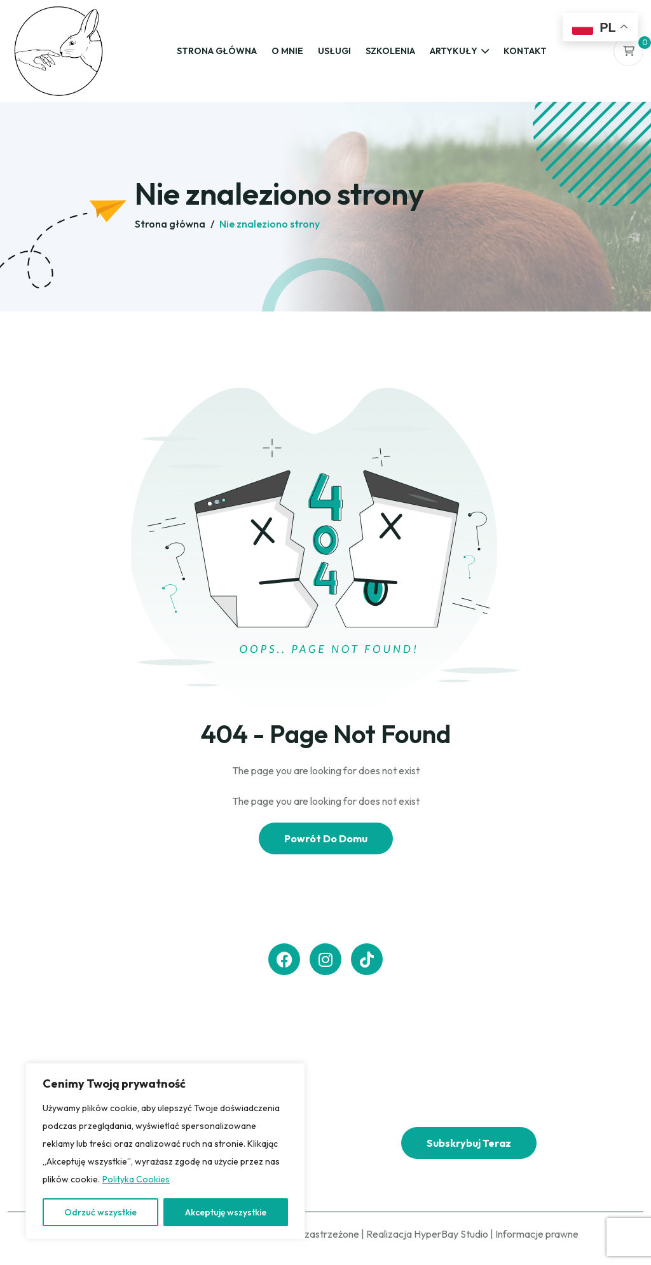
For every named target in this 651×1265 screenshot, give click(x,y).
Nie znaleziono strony (269, 223)
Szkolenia (390, 51)
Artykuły (453, 51)
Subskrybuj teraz (469, 1143)
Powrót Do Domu (325, 838)
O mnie (287, 51)
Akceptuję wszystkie (225, 1212)
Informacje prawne (537, 1233)
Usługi (334, 51)
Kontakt (525, 51)
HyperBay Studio (451, 1233)
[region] (165, 1151)
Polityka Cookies (136, 1179)
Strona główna (217, 51)
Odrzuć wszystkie (100, 1212)
